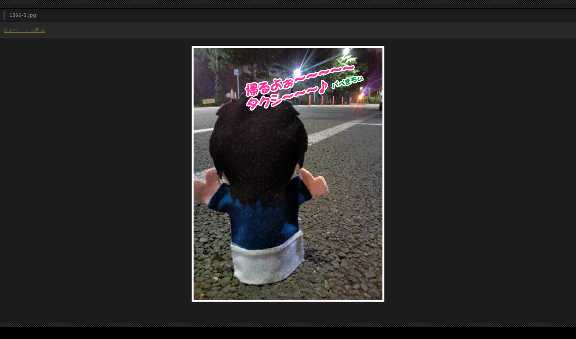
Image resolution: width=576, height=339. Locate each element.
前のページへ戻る (24, 30)
